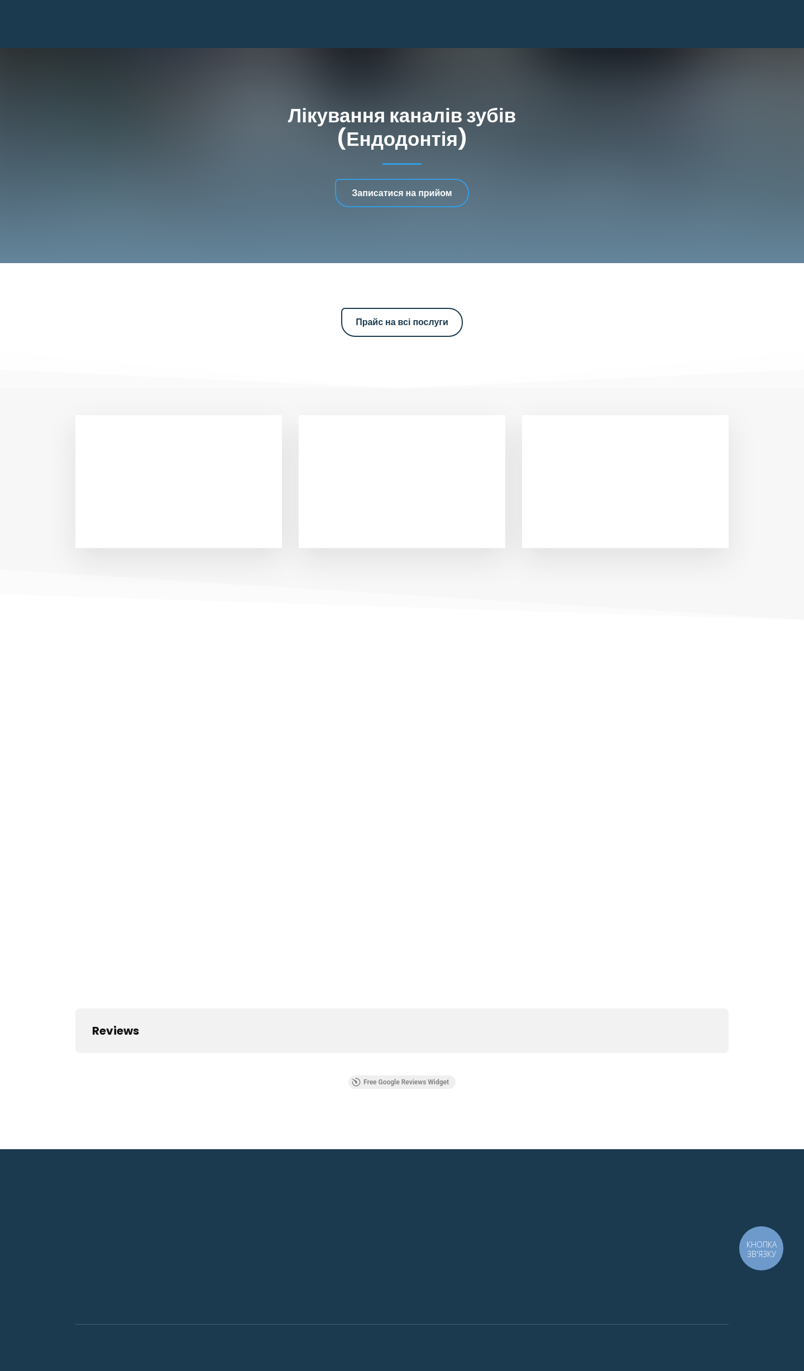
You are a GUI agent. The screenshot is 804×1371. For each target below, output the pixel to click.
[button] (401, 193)
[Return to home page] (133, 24)
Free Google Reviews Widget (400, 1082)
